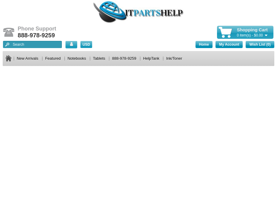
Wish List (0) (259, 44)
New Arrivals (27, 58)
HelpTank (151, 58)
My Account (229, 44)
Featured (53, 58)
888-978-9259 (124, 58)
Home (204, 44)
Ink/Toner (174, 58)
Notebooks (76, 58)
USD (86, 44)
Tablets (99, 58)
